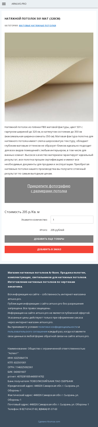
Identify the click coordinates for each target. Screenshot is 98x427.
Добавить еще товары (49, 239)
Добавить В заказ (49, 249)
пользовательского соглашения (27, 331)
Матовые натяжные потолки (37, 25)
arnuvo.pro (19, 3)
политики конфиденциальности (58, 327)
